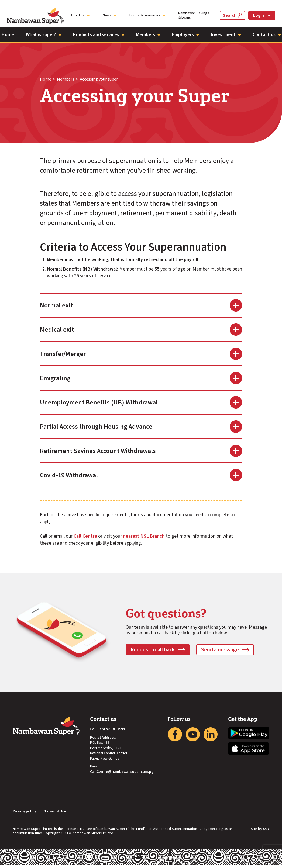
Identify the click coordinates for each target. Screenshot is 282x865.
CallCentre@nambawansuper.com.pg (121, 771)
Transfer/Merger (63, 354)
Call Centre (85, 536)
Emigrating (55, 378)
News (109, 15)
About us (80, 15)
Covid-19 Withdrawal (69, 475)
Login (261, 15)
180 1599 (118, 729)
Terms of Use (55, 811)
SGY (266, 829)
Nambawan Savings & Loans (193, 15)
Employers (185, 34)
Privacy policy (24, 811)
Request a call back (152, 649)
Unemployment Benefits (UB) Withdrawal (99, 402)
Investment (226, 34)
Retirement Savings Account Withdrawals (98, 451)
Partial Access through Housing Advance (96, 426)
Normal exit (56, 305)
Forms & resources (147, 15)
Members (148, 34)
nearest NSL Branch (144, 536)
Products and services (98, 34)
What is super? (43, 34)
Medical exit (57, 329)
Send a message (220, 649)
